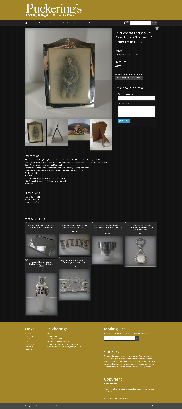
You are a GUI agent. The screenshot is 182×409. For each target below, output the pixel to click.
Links (27, 341)
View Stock (67, 23)
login (153, 406)
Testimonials (29, 344)
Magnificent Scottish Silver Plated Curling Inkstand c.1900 (74, 261)
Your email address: (125, 94)
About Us (28, 333)
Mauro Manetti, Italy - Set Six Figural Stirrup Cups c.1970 (74, 226)
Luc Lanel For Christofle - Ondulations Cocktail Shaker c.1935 (41, 264)
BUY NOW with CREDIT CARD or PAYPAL (129, 78)
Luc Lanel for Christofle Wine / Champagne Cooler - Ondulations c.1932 (107, 227)
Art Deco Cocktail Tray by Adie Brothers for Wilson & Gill (41, 226)
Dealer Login (29, 349)
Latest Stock (35, 23)
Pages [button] (77, 23)
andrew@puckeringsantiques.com (65, 344)
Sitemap (27, 406)
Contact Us (88, 23)
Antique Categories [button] (51, 23)
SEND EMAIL (123, 121)
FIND (154, 23)
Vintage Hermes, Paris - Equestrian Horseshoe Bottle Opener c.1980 (140, 227)
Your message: (123, 103)
